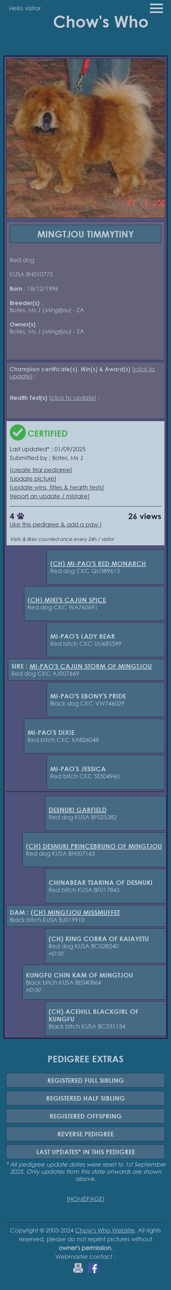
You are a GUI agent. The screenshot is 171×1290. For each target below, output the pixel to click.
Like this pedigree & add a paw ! (55, 524)
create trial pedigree (41, 469)
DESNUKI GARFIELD (78, 809)
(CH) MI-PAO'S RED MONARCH (98, 563)
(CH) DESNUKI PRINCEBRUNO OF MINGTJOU (94, 846)
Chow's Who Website (105, 1230)
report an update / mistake (50, 496)
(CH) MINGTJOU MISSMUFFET (75, 912)
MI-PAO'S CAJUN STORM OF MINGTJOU (90, 666)
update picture (33, 478)
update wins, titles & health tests (57, 487)
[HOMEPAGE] (86, 1198)
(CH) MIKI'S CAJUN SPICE (67, 600)
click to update (72, 397)
